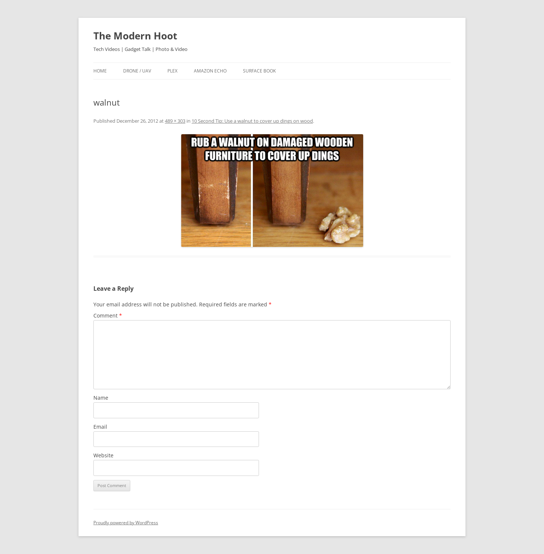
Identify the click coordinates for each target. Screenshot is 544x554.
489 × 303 (175, 120)
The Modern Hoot (135, 35)
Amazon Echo (210, 71)
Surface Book (259, 71)
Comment (107, 315)
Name (100, 397)
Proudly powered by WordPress (125, 522)
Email (100, 426)
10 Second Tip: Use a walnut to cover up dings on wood (252, 120)
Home (100, 71)
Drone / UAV (137, 71)
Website (103, 455)
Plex (172, 71)
